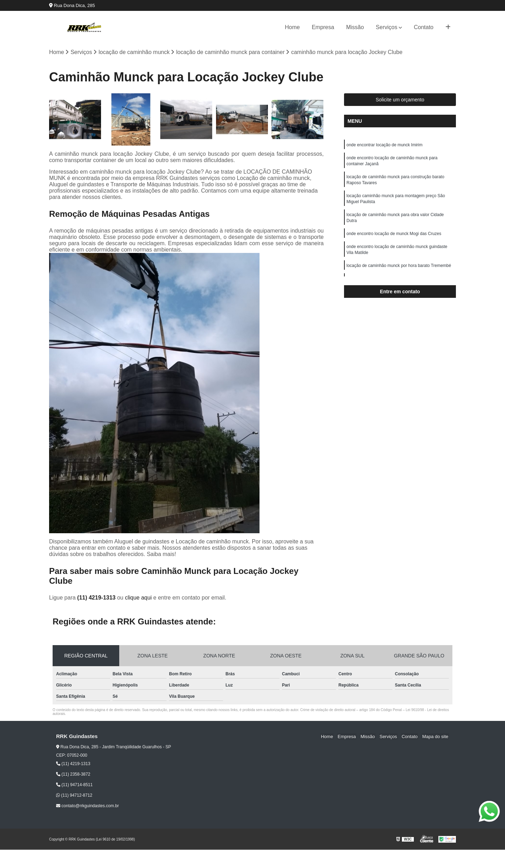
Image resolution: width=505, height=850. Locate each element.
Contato (423, 27)
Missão (355, 27)
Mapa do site (436, 736)
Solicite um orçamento (400, 100)
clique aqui (138, 598)
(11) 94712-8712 (74, 795)
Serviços (386, 27)
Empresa (323, 27)
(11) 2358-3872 (73, 774)
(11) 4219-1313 (97, 598)
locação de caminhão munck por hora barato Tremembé (398, 270)
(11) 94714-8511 (74, 785)
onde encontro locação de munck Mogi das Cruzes (393, 237)
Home (292, 27)
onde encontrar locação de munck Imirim (384, 145)
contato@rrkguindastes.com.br (87, 806)
